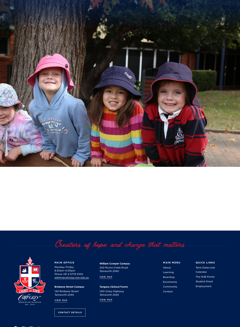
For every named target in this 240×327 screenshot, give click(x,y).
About (167, 267)
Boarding (168, 277)
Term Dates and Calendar (205, 269)
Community (170, 286)
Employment (204, 286)
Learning (168, 272)
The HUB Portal (205, 276)
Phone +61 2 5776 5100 (68, 274)
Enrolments (170, 282)
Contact (168, 291)
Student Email (204, 281)
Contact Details (70, 312)
